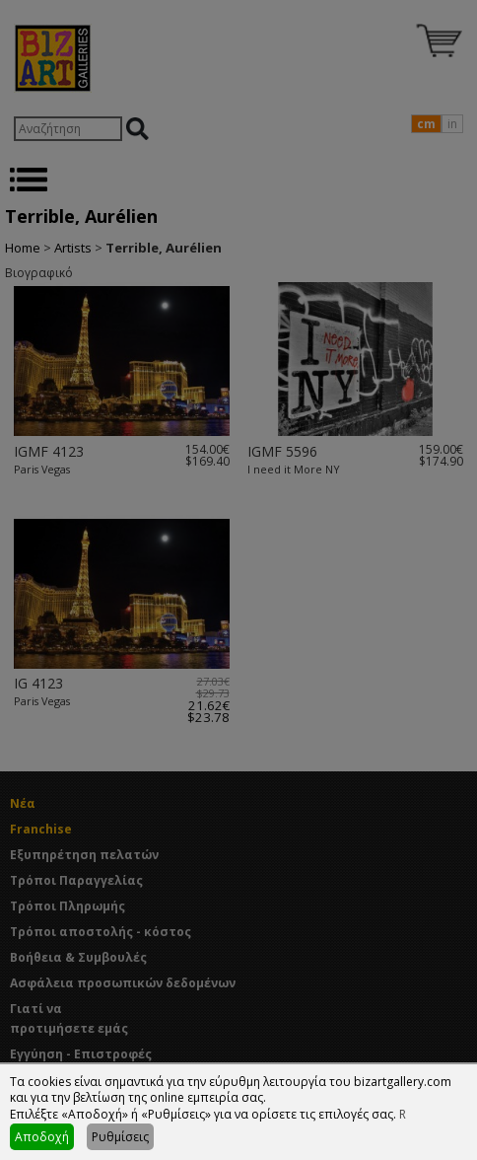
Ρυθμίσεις (120, 1136)
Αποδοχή (42, 1136)
